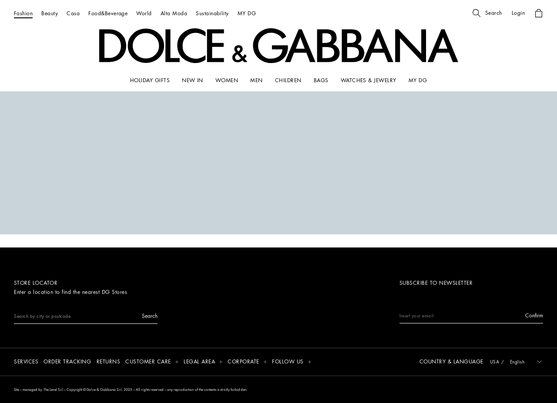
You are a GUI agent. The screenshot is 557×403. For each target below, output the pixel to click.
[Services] (26, 362)
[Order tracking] (67, 362)
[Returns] (109, 362)
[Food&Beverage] (108, 13)
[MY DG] (247, 13)
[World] (143, 13)
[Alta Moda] (174, 13)
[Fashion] (23, 13)
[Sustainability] (212, 13)
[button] (487, 13)
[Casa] (73, 13)
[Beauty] (49, 13)
